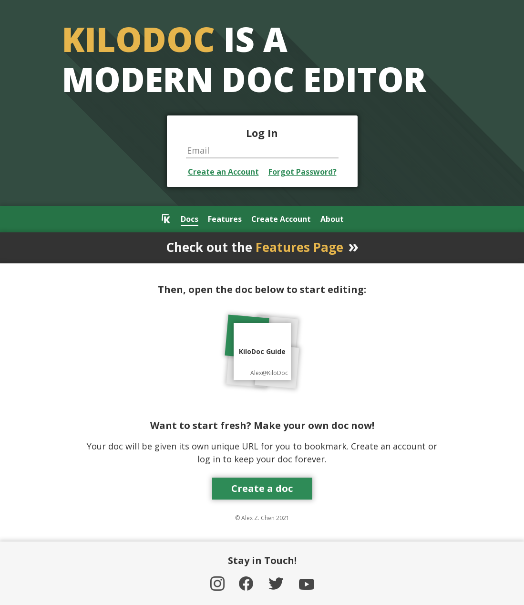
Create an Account (223, 172)
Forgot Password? (302, 172)
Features (225, 219)
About (332, 219)
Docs (189, 219)
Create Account (281, 219)
